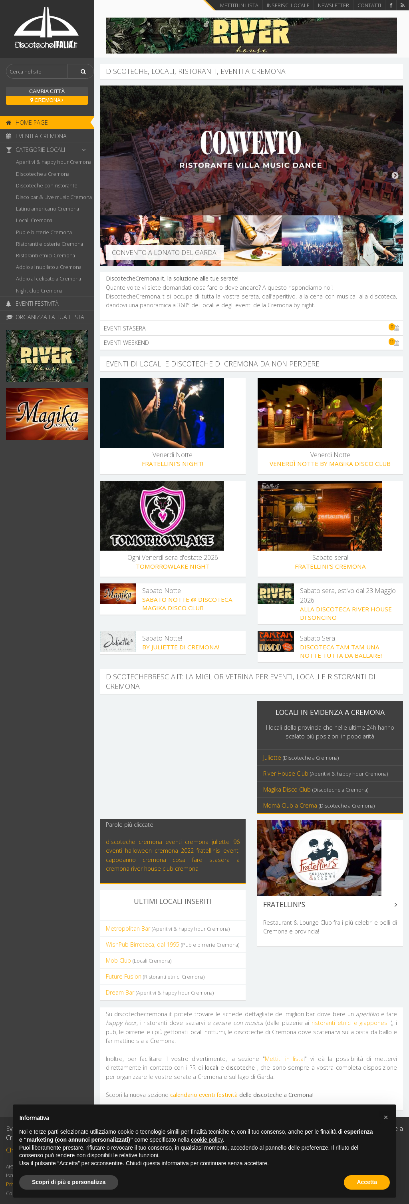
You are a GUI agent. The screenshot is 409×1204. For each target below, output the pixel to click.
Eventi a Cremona (36, 136)
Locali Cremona (34, 220)
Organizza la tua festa (45, 317)
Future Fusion (155, 976)
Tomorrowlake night (173, 566)
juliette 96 (225, 842)
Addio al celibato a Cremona (48, 278)
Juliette (301, 757)
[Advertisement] (173, 757)
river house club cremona (165, 868)
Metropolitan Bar (168, 928)
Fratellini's (330, 904)
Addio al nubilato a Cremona (48, 267)
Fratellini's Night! (172, 464)
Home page (27, 122)
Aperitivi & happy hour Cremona (53, 161)
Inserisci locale (288, 5)
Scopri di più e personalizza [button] (68, 1182)
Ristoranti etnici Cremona (45, 255)
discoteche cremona (134, 842)
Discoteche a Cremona (42, 173)
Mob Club (138, 960)
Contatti (369, 5)
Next (395, 176)
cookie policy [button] (206, 1139)
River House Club (325, 773)
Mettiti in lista (239, 5)
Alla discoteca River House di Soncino (346, 613)
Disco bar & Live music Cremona (54, 197)
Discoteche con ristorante (46, 185)
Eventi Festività (32, 303)
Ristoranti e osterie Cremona (49, 243)
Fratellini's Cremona (330, 566)
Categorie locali (48, 149)
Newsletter (333, 5)
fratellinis (208, 850)
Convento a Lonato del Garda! (165, 252)
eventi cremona (186, 842)
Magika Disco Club (315, 789)
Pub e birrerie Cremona (44, 232)
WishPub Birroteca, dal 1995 (172, 944)
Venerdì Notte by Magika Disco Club (330, 464)
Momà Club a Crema (319, 805)
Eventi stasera (251, 328)
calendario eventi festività (204, 1095)
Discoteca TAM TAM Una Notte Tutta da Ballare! (341, 651)
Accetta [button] (367, 1182)
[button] (385, 1117)
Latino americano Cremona (47, 208)
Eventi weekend (251, 342)
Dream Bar (160, 992)
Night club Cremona (39, 290)
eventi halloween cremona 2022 (150, 850)
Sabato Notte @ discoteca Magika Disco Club (187, 603)
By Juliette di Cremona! (180, 647)
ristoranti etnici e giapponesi (350, 1023)
